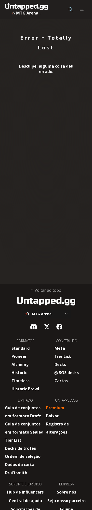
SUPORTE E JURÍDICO (25, 484)
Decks (60, 364)
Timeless (20, 380)
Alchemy (20, 364)
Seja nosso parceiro (66, 500)
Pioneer (19, 356)
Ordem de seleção (22, 456)
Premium (55, 407)
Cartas (61, 380)
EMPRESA (66, 484)
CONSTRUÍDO (66, 340)
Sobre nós (66, 492)
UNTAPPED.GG (66, 400)
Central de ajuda (25, 500)
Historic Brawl (25, 389)
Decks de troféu (20, 448)
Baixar (52, 416)
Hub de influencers (25, 492)
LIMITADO (25, 400)
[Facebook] (59, 326)
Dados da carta (19, 464)
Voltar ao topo (46, 290)
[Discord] (33, 326)
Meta (59, 348)
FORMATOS (25, 340)
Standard (21, 348)
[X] (46, 326)
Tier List (62, 356)
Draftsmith (16, 472)
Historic (19, 372)
